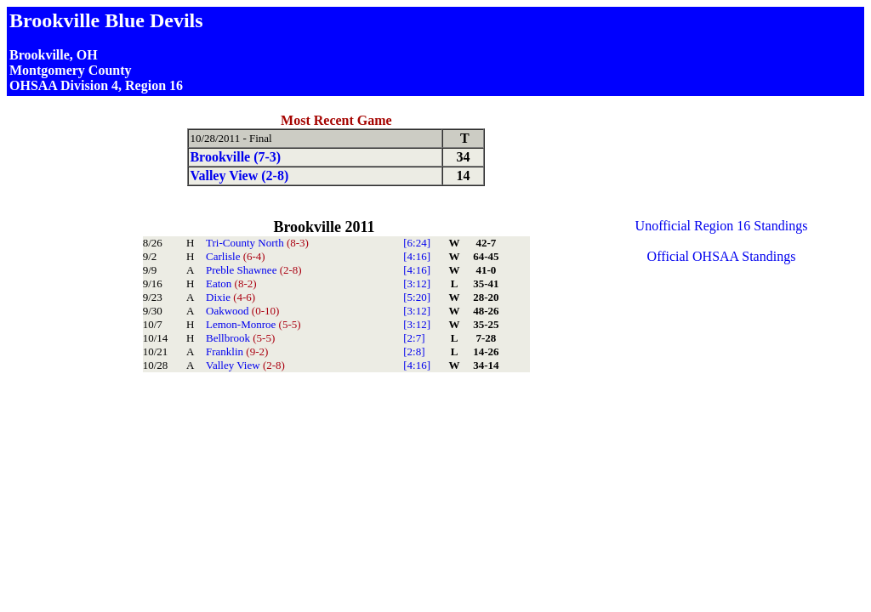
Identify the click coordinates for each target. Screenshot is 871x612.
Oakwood (242, 310)
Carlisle (235, 256)
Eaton (231, 283)
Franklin (237, 351)
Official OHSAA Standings (721, 256)
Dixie (230, 297)
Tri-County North (257, 242)
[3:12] (416, 283)
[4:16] (416, 256)
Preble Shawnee (254, 270)
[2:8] (413, 351)
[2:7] (413, 338)
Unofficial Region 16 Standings (721, 225)
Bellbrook (240, 338)
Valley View (245, 365)
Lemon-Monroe (253, 324)
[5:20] (416, 297)
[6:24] (416, 242)
